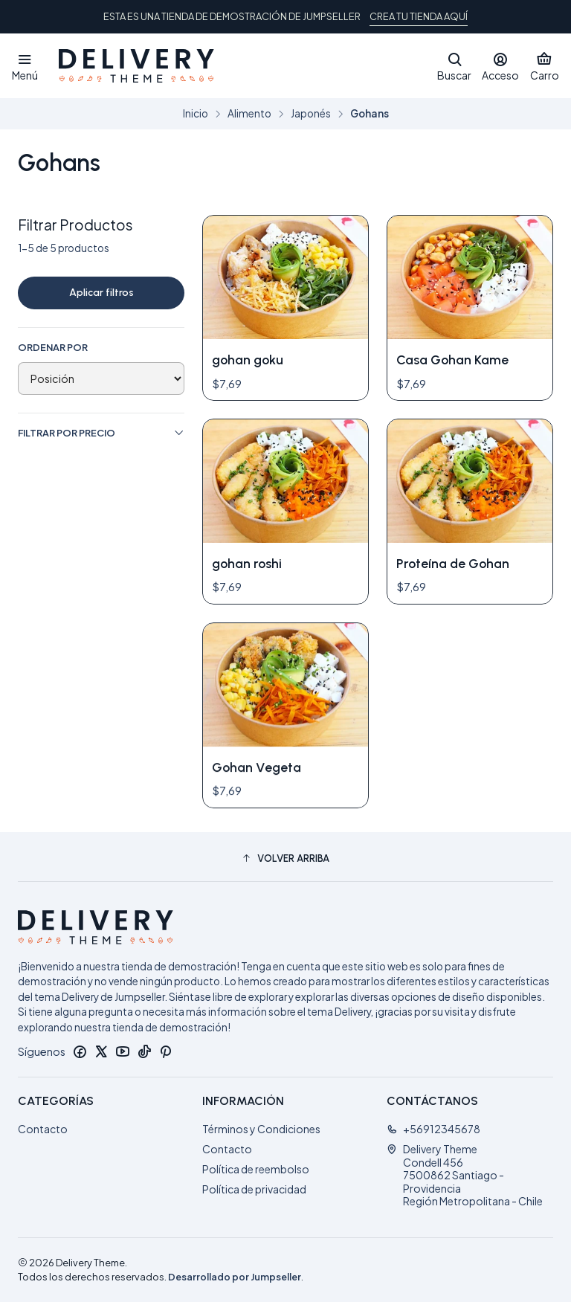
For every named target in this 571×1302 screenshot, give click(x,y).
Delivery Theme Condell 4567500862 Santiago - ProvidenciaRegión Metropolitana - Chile (465, 1175)
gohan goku (247, 359)
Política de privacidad (254, 1189)
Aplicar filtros (101, 292)
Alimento (249, 114)
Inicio (195, 114)
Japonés (311, 114)
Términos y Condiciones (261, 1128)
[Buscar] (454, 66)
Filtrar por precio (101, 433)
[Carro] (544, 66)
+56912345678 (433, 1128)
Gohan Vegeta (256, 836)
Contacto (43, 1128)
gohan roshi (247, 563)
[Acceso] (500, 66)
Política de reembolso (255, 1169)
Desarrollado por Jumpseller (234, 1277)
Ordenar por (53, 347)
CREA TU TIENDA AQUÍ (419, 16)
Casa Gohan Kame (452, 359)
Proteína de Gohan (452, 563)
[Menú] (25, 66)
